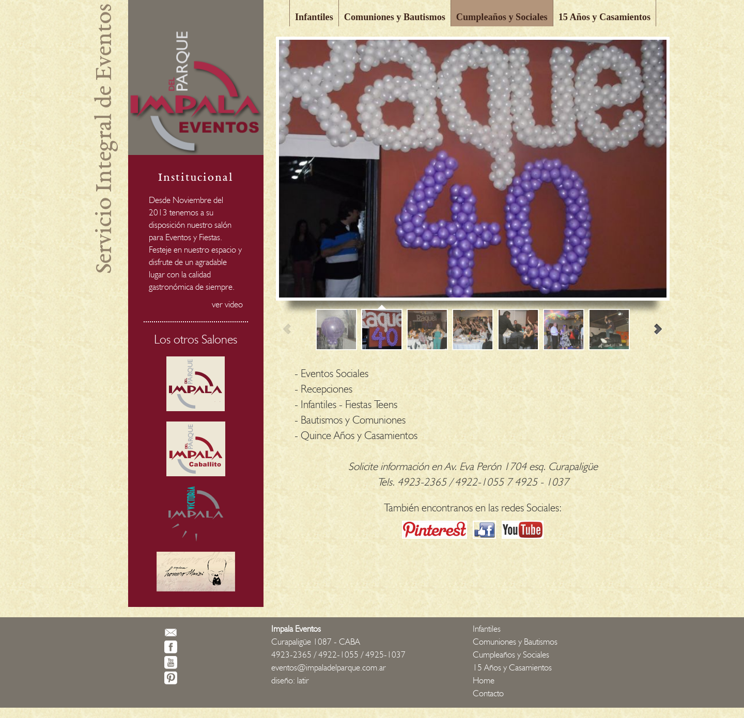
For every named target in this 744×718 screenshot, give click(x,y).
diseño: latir (290, 680)
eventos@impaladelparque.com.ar (328, 667)
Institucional (196, 177)
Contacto (488, 693)
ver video (227, 304)
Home (483, 680)
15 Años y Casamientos (604, 17)
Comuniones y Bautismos (394, 17)
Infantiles (314, 17)
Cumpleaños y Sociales (502, 17)
